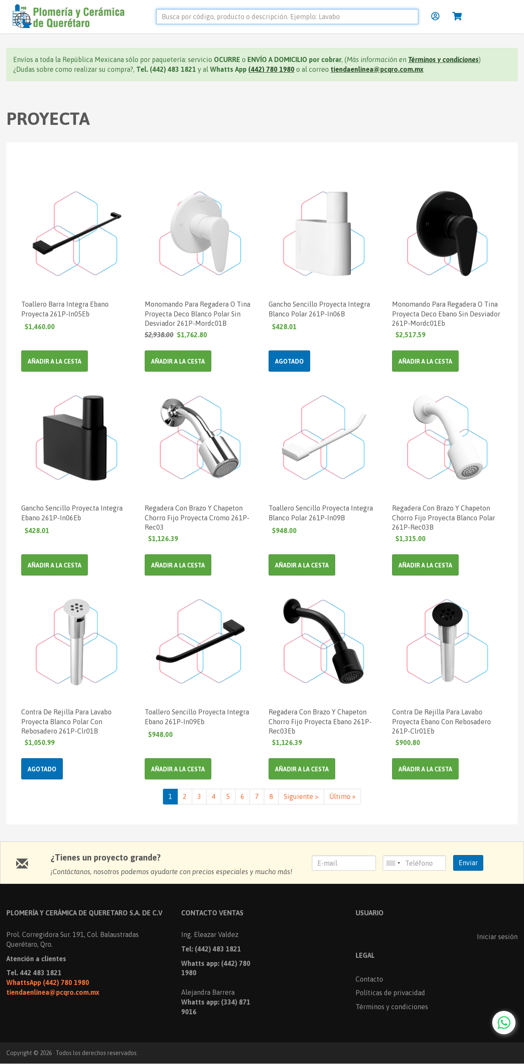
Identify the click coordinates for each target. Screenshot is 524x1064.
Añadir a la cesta (54, 361)
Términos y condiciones (392, 1006)
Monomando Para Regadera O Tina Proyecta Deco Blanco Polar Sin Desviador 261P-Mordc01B (197, 313)
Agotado (289, 361)
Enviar (468, 862)
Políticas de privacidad (390, 992)
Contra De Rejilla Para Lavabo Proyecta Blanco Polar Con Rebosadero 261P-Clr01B (66, 721)
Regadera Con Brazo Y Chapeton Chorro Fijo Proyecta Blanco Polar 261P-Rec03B (443, 517)
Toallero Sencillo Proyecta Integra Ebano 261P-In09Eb (197, 716)
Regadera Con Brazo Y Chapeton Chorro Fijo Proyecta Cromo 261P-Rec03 (197, 517)
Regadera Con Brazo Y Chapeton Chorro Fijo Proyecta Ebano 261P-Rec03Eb (320, 721)
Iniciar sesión (497, 936)
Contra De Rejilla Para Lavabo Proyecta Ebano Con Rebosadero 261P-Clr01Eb (441, 721)
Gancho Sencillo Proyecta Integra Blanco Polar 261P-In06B (319, 309)
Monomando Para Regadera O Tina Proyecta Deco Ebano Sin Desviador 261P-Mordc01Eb (446, 313)
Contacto (369, 979)
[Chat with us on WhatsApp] (504, 1022)
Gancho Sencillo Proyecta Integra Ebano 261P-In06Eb (72, 513)
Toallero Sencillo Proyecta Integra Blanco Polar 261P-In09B (321, 513)
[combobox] (393, 863)
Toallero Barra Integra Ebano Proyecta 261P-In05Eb (65, 309)
